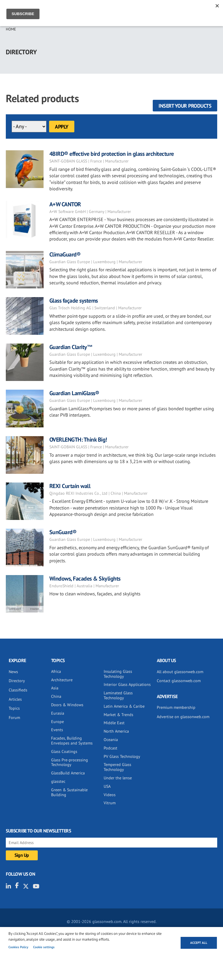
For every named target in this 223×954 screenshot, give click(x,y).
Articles (15, 699)
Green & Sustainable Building (69, 792)
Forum (14, 717)
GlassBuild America (68, 773)
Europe (57, 721)
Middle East (114, 722)
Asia (54, 688)
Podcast (110, 748)
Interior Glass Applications (127, 684)
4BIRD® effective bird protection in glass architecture (111, 153)
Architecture (62, 679)
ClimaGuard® (65, 254)
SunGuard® (63, 532)
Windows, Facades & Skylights (85, 578)
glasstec (58, 781)
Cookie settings (44, 947)
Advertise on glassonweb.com (183, 716)
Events (57, 729)
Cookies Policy (18, 947)
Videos (110, 794)
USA (107, 786)
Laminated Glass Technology (118, 695)
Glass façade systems (73, 300)
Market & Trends (118, 714)
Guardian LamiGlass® (74, 393)
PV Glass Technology (122, 756)
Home (11, 29)
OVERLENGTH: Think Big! (78, 439)
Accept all (198, 943)
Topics (14, 708)
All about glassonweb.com (180, 671)
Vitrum (110, 802)
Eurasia (57, 713)
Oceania (111, 739)
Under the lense (118, 777)
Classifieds (18, 690)
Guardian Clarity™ (71, 347)
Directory (17, 680)
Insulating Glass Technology (118, 674)
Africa (56, 671)
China (56, 696)
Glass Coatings (64, 751)
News (13, 671)
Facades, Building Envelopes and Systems (72, 741)
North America (116, 731)
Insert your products (185, 105)
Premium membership (176, 707)
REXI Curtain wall (70, 486)
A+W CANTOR (65, 204)
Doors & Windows (67, 704)
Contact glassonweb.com (179, 680)
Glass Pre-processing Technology (69, 762)
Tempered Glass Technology (117, 767)
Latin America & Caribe (124, 706)
